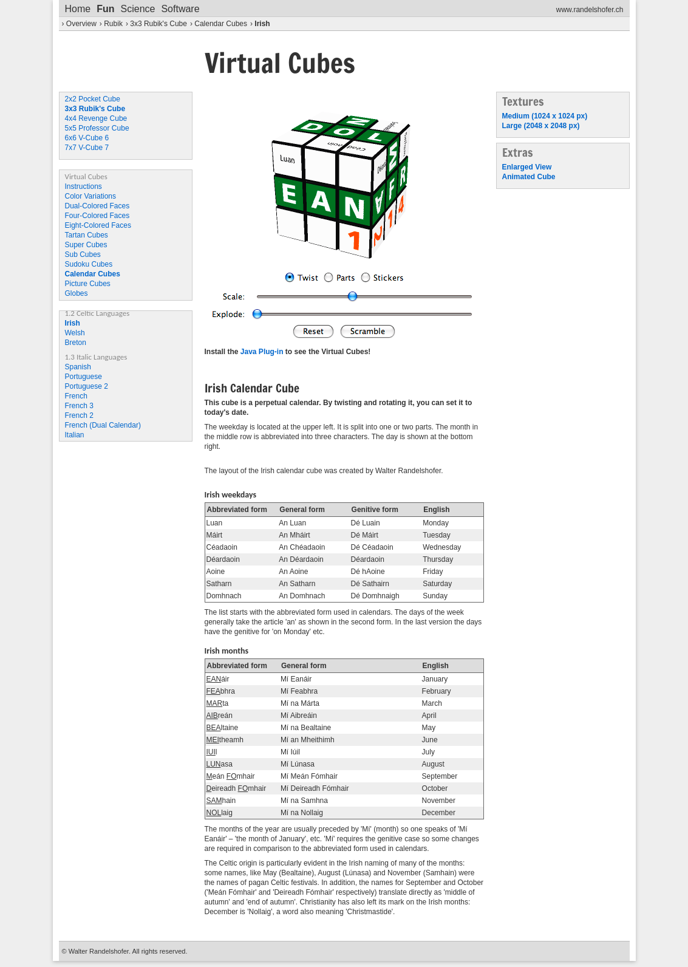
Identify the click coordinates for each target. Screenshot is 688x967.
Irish (262, 23)
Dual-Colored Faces (97, 206)
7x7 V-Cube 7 (87, 147)
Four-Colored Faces (97, 215)
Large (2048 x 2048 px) (541, 125)
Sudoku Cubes (89, 264)
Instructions (83, 186)
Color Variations (90, 196)
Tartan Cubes (86, 235)
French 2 (79, 415)
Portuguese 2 (86, 386)
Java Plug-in (262, 351)
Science (138, 9)
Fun (105, 9)
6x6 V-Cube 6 (87, 138)
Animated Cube (529, 177)
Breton (75, 342)
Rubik (113, 23)
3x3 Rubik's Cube (158, 23)
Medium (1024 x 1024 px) (545, 116)
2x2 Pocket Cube (92, 99)
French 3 (79, 405)
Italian (74, 435)
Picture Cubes (88, 283)
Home (78, 9)
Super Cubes (86, 245)
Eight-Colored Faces (98, 225)
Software (180, 9)
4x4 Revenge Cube (96, 118)
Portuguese (83, 376)
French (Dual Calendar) (103, 425)
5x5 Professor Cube (97, 128)
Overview (81, 23)
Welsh (75, 333)
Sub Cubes (83, 254)
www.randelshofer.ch (590, 9)
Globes (76, 293)
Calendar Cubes (220, 23)
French (76, 396)
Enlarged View (527, 167)
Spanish (78, 367)
